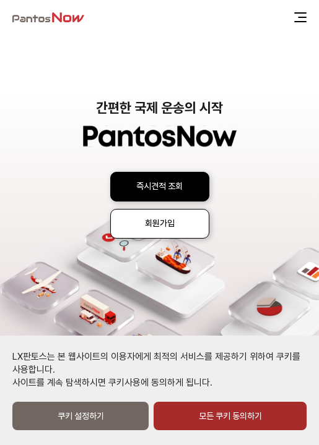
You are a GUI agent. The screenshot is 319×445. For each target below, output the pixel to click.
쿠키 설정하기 (81, 416)
